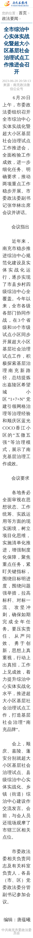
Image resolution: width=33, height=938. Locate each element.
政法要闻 (10, 18)
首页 (23, 13)
